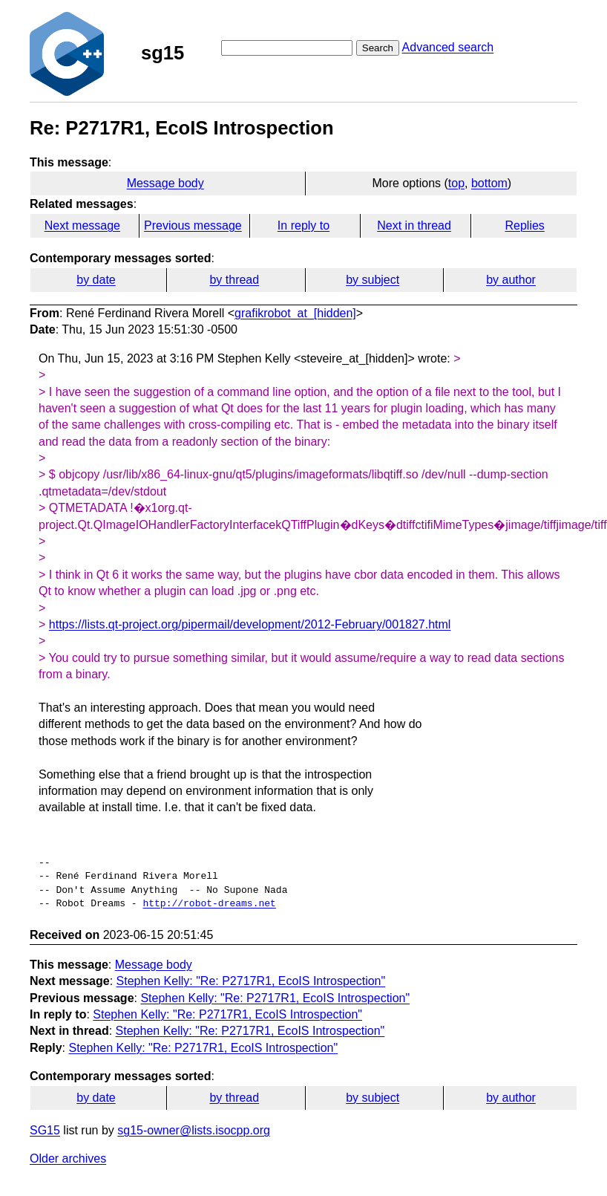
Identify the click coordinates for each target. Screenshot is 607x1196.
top (456, 183)
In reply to (303, 225)
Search (377, 47)
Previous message (193, 225)
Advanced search (448, 47)
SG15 (45, 1130)
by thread (234, 279)
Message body (165, 183)
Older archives (68, 1158)
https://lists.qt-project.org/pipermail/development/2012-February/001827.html (250, 624)
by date (95, 279)
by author (511, 279)
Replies (524, 225)
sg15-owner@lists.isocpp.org (193, 1130)
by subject (372, 279)
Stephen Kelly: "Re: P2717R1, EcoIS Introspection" (251, 981)
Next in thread (414, 225)
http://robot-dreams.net (208, 904)
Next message (82, 225)
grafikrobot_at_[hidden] (295, 313)
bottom (489, 183)
